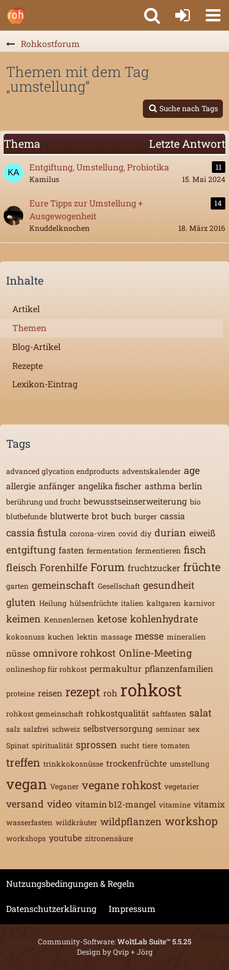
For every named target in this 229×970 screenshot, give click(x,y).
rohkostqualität (117, 713)
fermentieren (158, 550)
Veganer (64, 786)
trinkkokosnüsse (73, 763)
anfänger (56, 486)
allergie (20, 486)
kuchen (61, 636)
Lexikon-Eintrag (45, 384)
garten (17, 586)
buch (121, 516)
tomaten (175, 745)
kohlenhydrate (164, 618)
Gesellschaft (119, 586)
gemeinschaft (63, 584)
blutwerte (69, 516)
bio (195, 501)
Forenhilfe (63, 567)
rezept (82, 691)
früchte (201, 567)
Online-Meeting (155, 652)
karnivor (199, 603)
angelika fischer (110, 486)
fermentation (110, 550)
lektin (87, 636)
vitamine (175, 804)
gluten (21, 602)
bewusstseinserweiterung (135, 501)
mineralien (186, 636)
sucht (129, 745)
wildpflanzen (131, 821)
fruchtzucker (154, 568)
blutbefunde (26, 516)
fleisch (21, 567)
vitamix (209, 804)
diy (145, 533)
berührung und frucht (43, 501)
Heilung (53, 603)
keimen (23, 618)
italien (132, 603)
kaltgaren (164, 603)
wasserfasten (29, 822)
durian (170, 532)
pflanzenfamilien (179, 668)
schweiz (66, 729)
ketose (112, 618)
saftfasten (169, 713)
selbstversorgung (118, 728)
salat (200, 712)
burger (145, 516)
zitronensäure (109, 838)
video (59, 803)
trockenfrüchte (136, 763)
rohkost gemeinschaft (44, 713)
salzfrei (36, 729)
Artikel (26, 309)
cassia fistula (36, 532)
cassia (172, 516)
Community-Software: (114, 941)
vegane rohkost (121, 785)
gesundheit (169, 584)
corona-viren (92, 533)
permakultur (116, 668)
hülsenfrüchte (94, 603)
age (192, 470)
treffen (23, 762)
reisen (50, 693)
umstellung (189, 763)
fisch (195, 549)
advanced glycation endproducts (62, 471)
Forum (107, 567)
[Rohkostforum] (15, 15)
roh (110, 693)
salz (13, 729)
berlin (190, 486)
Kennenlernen (69, 619)
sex (194, 729)
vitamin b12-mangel (115, 804)
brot (100, 516)
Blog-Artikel (36, 346)
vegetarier (181, 786)
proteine (20, 693)
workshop (191, 821)
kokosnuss (25, 636)
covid (127, 533)
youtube (65, 838)
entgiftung (31, 549)
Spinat (17, 745)
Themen (29, 328)
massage (116, 636)
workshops (26, 838)
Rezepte (27, 365)
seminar (170, 729)
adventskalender (151, 471)
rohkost (151, 690)
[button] (213, 15)
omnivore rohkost (74, 652)
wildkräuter (76, 822)
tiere (150, 745)
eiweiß (202, 533)
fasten (71, 550)
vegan (26, 784)
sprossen (96, 744)
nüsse (18, 653)
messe (149, 635)
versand (25, 803)
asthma (160, 486)
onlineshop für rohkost (46, 669)
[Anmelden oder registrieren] (182, 15)
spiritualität (52, 745)
